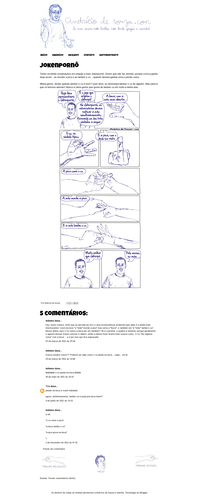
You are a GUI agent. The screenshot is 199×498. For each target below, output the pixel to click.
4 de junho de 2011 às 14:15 (59, 400)
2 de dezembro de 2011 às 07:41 (62, 442)
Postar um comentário (54, 449)
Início (43, 55)
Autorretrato (108, 55)
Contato (89, 55)
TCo (48, 386)
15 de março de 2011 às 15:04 (60, 341)
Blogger (143, 493)
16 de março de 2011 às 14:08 (60, 359)
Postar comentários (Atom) (61, 478)
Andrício (57, 55)
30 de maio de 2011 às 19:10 (60, 377)
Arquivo (73, 55)
